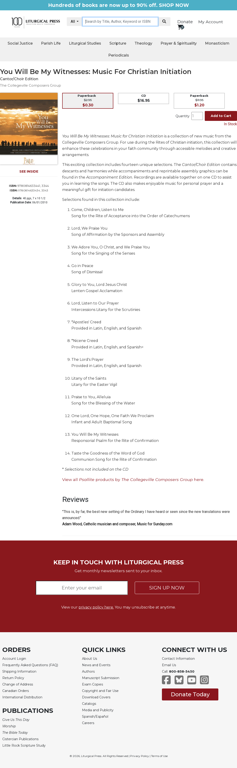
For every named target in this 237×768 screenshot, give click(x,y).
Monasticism (217, 43)
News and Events (96, 665)
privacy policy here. (96, 607)
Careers (88, 723)
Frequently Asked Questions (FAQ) (30, 665)
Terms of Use (159, 756)
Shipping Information (19, 671)
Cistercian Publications (20, 739)
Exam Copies (92, 684)
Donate (185, 21)
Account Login (14, 659)
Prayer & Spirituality (179, 43)
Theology (143, 43)
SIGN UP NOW (166, 588)
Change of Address (17, 684)
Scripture (117, 43)
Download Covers (96, 697)
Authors (88, 671)
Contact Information (178, 659)
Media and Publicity (98, 710)
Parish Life (51, 43)
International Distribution (22, 697)
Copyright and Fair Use (100, 691)
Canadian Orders (15, 691)
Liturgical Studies (85, 43)
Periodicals (118, 55)
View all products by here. (133, 479)
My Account (210, 21)
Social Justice (20, 43)
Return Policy (13, 678)
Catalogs (89, 704)
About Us (89, 659)
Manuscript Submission (100, 678)
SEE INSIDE (28, 171)
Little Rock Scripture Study (24, 745)
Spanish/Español (95, 716)
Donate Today (190, 694)
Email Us (169, 665)
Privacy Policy (139, 756)
